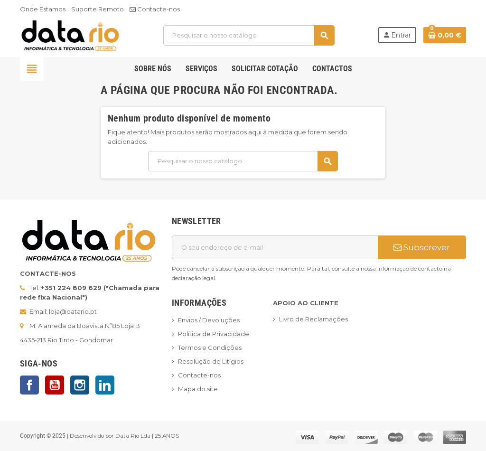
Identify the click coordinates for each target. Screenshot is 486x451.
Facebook (29, 385)
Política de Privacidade (213, 334)
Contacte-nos (155, 9)
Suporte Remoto (97, 9)
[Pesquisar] (248, 35)
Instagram (79, 385)
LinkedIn (104, 385)
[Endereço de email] (275, 247)
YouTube (54, 385)
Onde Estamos (42, 9)
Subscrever (421, 247)
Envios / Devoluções (209, 320)
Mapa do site (198, 389)
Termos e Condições (210, 347)
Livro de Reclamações (313, 319)
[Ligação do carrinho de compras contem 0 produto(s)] (444, 35)
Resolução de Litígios (210, 361)
